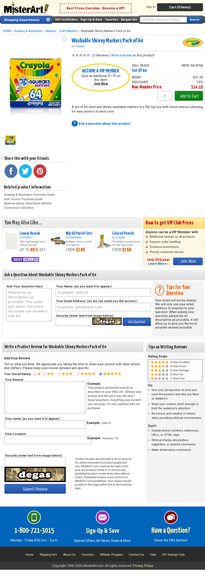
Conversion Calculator (19, 208)
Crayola (79, 46)
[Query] (163, 19)
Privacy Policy (143, 566)
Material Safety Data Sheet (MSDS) (27, 203)
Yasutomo (75, 237)
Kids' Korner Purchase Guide (23, 199)
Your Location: (15, 434)
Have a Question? (171, 530)
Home (29, 554)
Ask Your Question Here (25, 286)
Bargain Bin (129, 19)
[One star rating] (35, 374)
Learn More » (158, 264)
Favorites (111, 19)
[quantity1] (164, 96)
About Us (69, 554)
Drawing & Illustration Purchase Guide (29, 194)
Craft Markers (68, 31)
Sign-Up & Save (91, 19)
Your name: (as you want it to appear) (32, 419)
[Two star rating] (44, 374)
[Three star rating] (59, 374)
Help (153, 554)
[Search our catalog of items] (194, 20)
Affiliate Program (111, 554)
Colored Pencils (123, 233)
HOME (7, 31)
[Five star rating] (101, 374)
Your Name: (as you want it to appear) (83, 286)
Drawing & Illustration (28, 31)
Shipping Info (48, 554)
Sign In (150, 7)
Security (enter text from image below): (85, 316)
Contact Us (136, 554)
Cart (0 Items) (180, 7)
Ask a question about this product (104, 124)
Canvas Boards (30, 233)
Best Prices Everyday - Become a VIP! (96, 8)
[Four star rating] (78, 374)
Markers (51, 31)
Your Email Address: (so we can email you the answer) (96, 301)
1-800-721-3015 (34, 530)
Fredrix (27, 237)
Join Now (101, 84)
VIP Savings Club (173, 554)
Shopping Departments (22, 20)
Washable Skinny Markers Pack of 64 (107, 41)
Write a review (121, 55)
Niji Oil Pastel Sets (79, 233)
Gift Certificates (66, 19)
